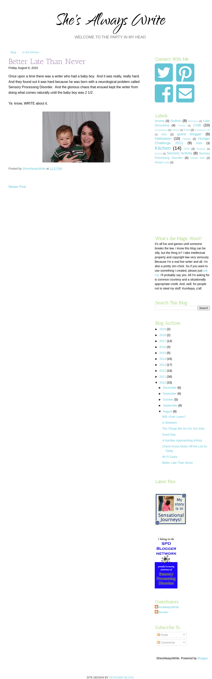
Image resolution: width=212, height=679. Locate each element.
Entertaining (161, 130)
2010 (163, 382)
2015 (163, 353)
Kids (199, 143)
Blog (13, 52)
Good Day (169, 434)
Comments (166, 642)
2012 (163, 370)
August (168, 411)
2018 (163, 335)
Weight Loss (162, 162)
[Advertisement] (182, 199)
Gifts (164, 134)
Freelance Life (202, 130)
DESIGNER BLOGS (121, 677)
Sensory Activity (179, 153)
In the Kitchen (30, 52)
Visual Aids (197, 157)
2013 (163, 364)
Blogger (202, 658)
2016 (163, 347)
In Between (169, 422)
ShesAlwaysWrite (167, 607)
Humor (187, 138)
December (170, 387)
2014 (163, 358)
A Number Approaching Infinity (182, 440)
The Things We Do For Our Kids (183, 428)
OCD (187, 148)
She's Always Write (110, 21)
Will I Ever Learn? (174, 416)
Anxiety (160, 121)
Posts (162, 635)
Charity (181, 125)
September (170, 405)
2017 (163, 341)
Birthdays (193, 121)
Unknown (162, 612)
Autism (175, 121)
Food (187, 130)
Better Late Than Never (177, 462)
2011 (163, 376)
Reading (201, 149)
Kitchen (163, 148)
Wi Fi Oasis (169, 456)
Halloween (163, 139)
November (170, 393)
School (158, 153)
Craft (197, 125)
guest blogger (189, 134)
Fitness (175, 130)
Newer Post (17, 187)
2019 (163, 329)
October (168, 399)
